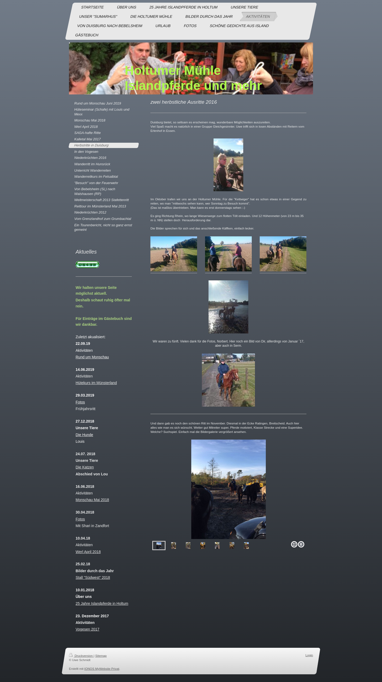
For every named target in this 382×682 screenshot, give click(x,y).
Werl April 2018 (88, 552)
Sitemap (101, 655)
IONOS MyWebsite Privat (101, 668)
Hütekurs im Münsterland (96, 383)
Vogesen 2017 (87, 629)
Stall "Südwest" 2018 (93, 577)
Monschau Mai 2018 (92, 500)
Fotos (80, 519)
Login (309, 655)
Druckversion (81, 655)
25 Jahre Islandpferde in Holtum (102, 603)
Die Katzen (85, 467)
